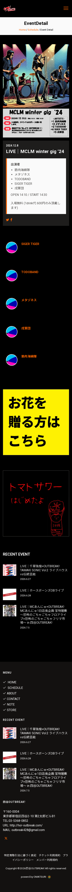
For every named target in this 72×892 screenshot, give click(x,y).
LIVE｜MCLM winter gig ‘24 (35, 151)
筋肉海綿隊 (29, 356)
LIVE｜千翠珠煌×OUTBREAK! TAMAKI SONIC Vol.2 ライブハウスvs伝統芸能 (44, 570)
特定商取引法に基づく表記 (20, 855)
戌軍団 (26, 328)
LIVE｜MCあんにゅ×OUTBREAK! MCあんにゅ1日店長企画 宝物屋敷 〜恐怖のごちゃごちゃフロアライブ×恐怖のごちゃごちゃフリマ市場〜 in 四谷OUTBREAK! (43, 614)
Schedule (33, 29)
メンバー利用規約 (47, 859)
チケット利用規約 (49, 855)
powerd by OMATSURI (36, 876)
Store (9, 710)
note (9, 704)
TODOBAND (29, 272)
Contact (11, 699)
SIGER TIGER (30, 244)
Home (22, 29)
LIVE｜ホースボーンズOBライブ (42, 590)
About (10, 693)
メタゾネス (29, 300)
